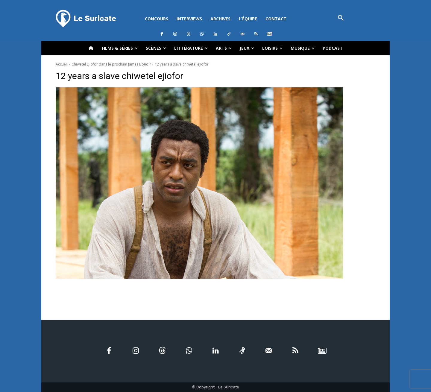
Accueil (62, 64)
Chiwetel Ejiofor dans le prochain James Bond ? (111, 64)
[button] (340, 18)
